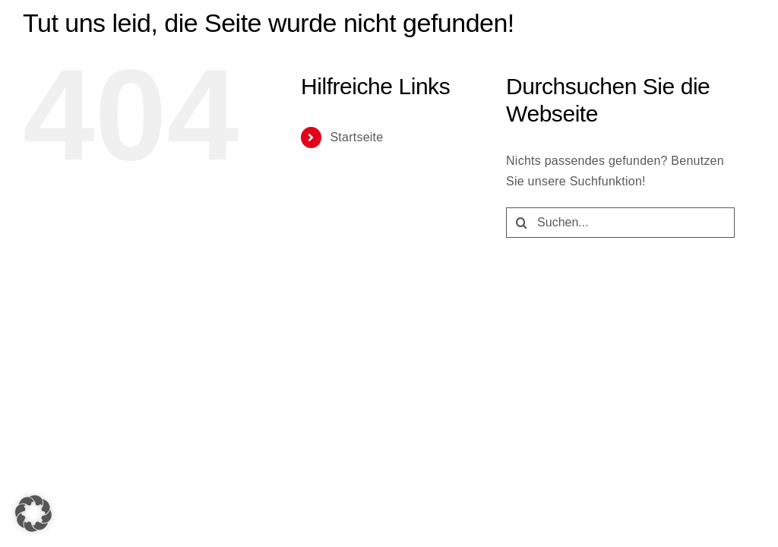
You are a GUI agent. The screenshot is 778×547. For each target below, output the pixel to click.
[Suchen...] (620, 222)
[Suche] (521, 222)
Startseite (356, 137)
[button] (33, 513)
